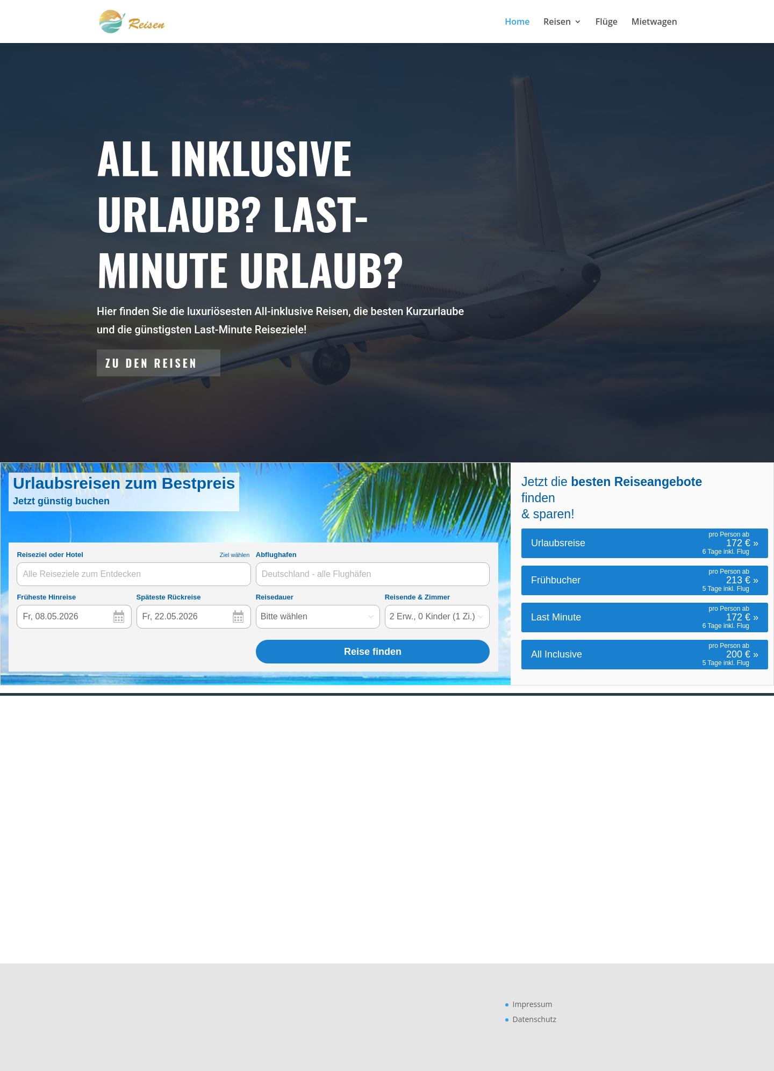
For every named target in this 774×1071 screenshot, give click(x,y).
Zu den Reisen (151, 363)
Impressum (533, 1004)
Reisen (557, 22)
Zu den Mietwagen (525, 801)
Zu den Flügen (234, 801)
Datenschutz (534, 1019)
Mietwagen (654, 22)
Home (517, 22)
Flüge (607, 22)
